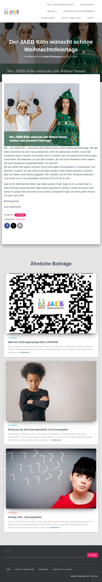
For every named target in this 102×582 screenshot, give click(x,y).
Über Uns (52, 11)
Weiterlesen (25, 352)
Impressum (43, 569)
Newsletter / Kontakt (62, 569)
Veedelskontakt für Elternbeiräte (79, 11)
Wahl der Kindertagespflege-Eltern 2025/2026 (33, 342)
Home (8, 569)
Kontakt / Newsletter (71, 18)
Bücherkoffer (87, 5)
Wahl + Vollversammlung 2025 (60, 5)
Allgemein (20, 215)
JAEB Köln (20, 219)
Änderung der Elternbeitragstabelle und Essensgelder (38, 429)
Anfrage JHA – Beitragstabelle (25, 517)
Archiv (91, 18)
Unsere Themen (48, 18)
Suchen (7, 551)
